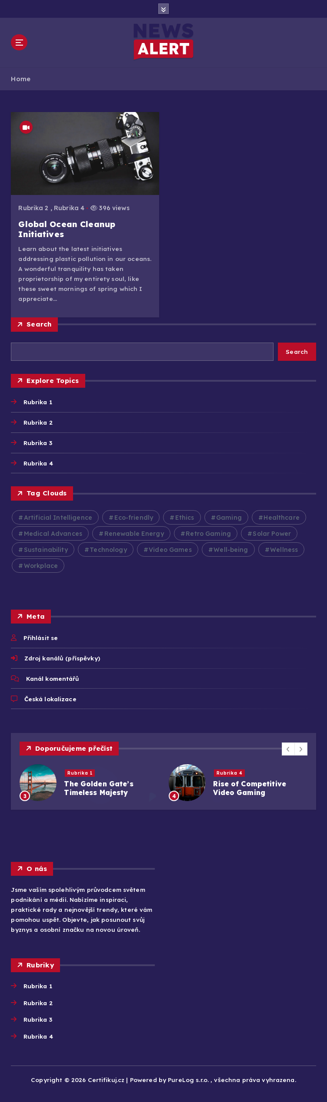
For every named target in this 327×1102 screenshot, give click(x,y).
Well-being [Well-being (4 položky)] (231, 550)
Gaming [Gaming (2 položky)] (229, 517)
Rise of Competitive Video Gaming (249, 788)
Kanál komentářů (53, 678)
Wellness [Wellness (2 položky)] (284, 550)
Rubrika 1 (37, 402)
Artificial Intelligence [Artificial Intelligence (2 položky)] (58, 517)
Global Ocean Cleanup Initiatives (66, 229)
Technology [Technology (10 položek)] (108, 550)
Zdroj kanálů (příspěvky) (62, 658)
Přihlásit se (40, 637)
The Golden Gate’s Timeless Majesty (98, 788)
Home (20, 79)
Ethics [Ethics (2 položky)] (184, 517)
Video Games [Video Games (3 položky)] (170, 550)
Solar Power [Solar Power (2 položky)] (272, 534)
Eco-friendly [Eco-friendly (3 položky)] (133, 517)
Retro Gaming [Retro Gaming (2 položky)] (208, 534)
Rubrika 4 (69, 208)
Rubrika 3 (37, 442)
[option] (89, 782)
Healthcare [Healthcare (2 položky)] (281, 517)
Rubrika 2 (33, 208)
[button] (288, 749)
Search (39, 324)
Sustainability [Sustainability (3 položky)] (46, 550)
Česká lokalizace (50, 699)
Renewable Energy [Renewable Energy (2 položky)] (134, 534)
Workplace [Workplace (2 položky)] (41, 566)
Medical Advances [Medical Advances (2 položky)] (53, 534)
